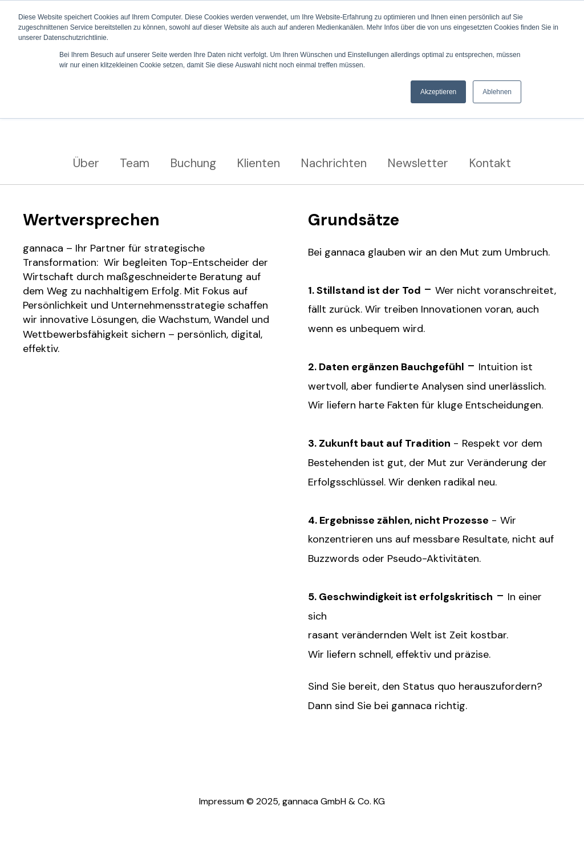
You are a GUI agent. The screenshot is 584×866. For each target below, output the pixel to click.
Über (86, 163)
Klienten (258, 163)
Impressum (221, 801)
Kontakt (490, 163)
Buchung (193, 163)
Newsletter (417, 163)
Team (134, 163)
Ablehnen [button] (497, 92)
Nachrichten (334, 163)
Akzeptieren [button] (438, 92)
